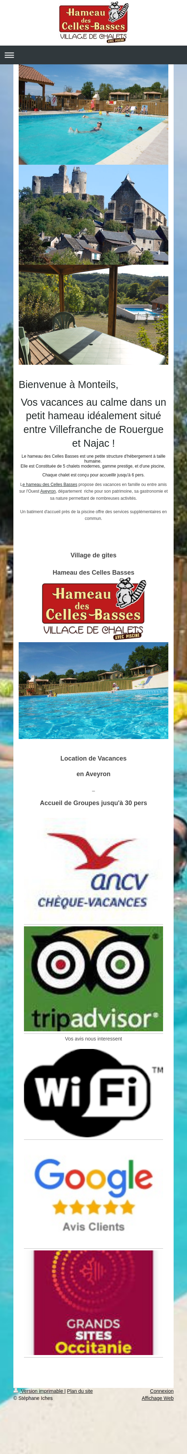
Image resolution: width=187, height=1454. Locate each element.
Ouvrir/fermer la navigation (93, 55)
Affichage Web (158, 1398)
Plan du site (80, 1391)
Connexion (162, 1391)
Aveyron (48, 491)
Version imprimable (38, 1391)
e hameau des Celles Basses (50, 484)
